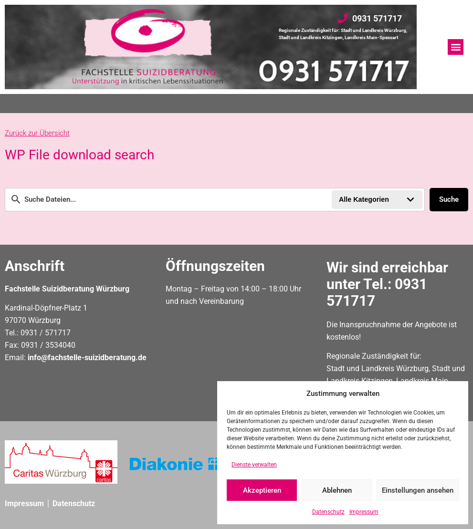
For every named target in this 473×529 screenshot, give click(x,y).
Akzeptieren (262, 490)
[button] (455, 47)
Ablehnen (337, 490)
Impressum (363, 511)
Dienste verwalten (254, 464)
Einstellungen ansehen (417, 490)
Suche (449, 199)
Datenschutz (328, 511)
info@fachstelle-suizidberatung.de (87, 357)
